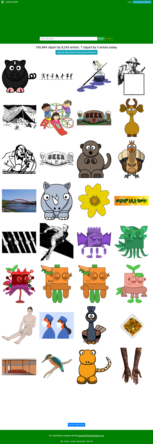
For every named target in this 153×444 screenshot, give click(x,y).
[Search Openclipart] (68, 39)
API (91, 441)
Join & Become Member (142, 2)
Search (101, 39)
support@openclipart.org (91, 435)
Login (129, 2)
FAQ (61, 441)
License (73, 441)
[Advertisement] (76, 20)
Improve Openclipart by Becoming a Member (76, 52)
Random (109, 39)
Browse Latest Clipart (76, 425)
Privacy (66, 441)
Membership (80, 441)
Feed (88, 441)
